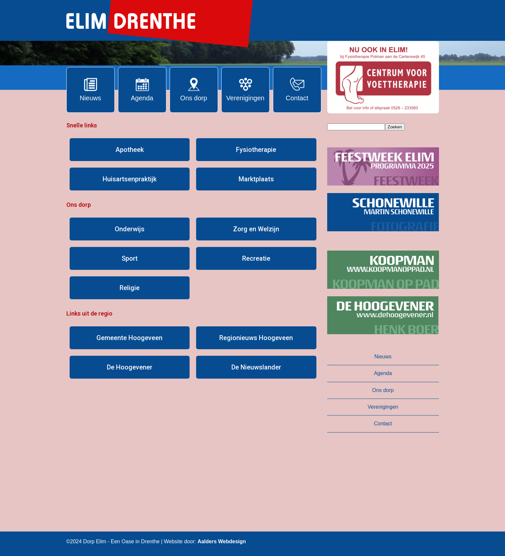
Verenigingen (383, 407)
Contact (383, 423)
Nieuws (382, 356)
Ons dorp (383, 390)
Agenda (383, 373)
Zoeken (395, 126)
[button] (383, 77)
